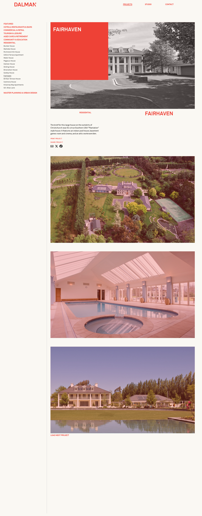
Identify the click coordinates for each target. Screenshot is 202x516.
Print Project (56, 139)
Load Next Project (59, 435)
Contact (169, 4)
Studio (148, 4)
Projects (127, 4)
